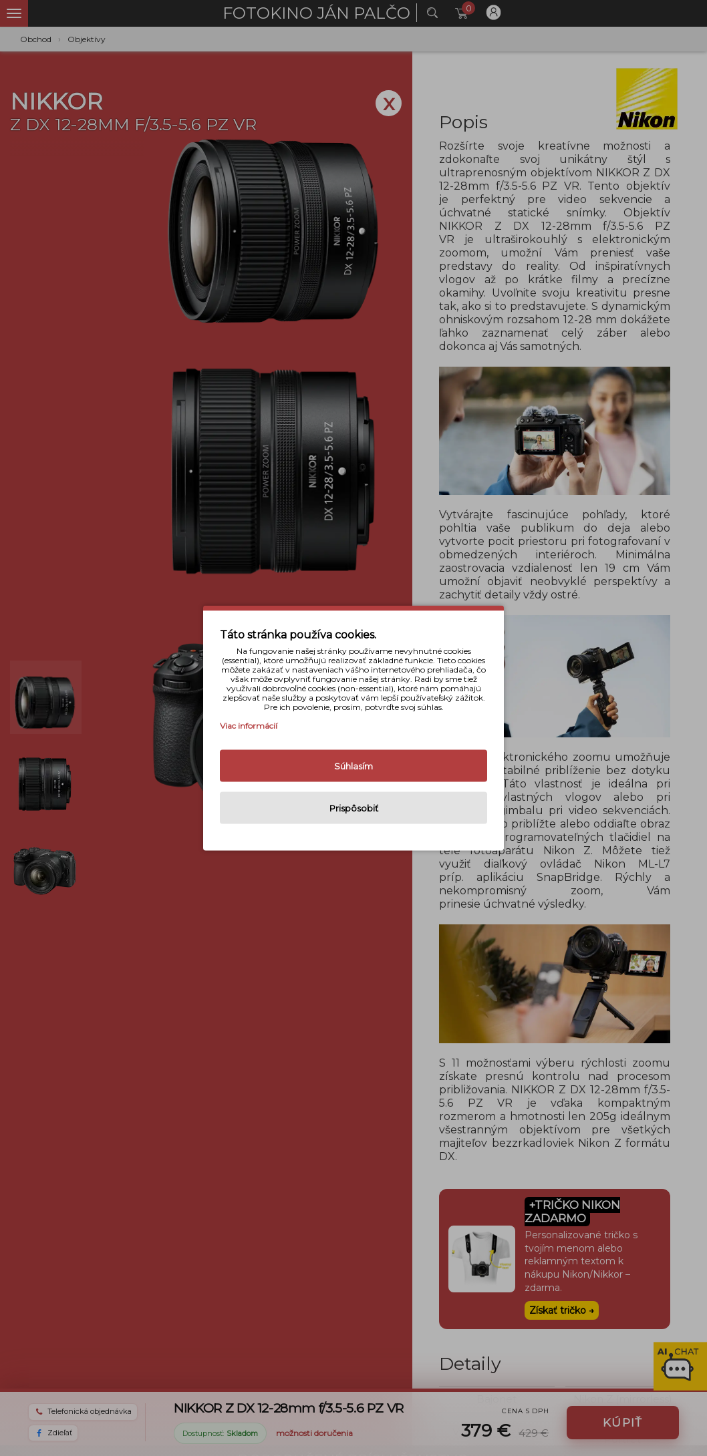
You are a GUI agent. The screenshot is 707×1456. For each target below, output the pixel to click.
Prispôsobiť (353, 808)
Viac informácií (248, 726)
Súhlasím (353, 766)
